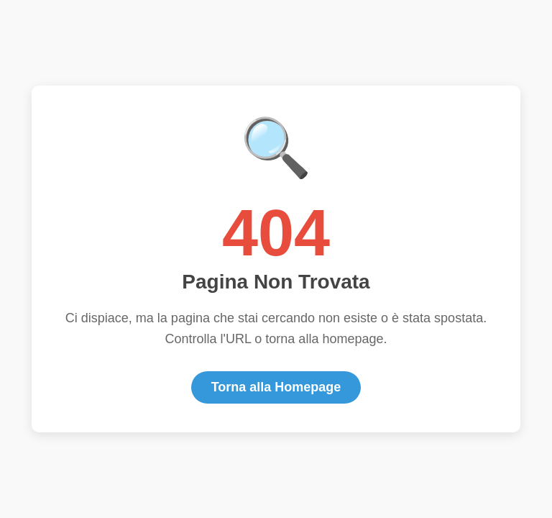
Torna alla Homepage (276, 387)
